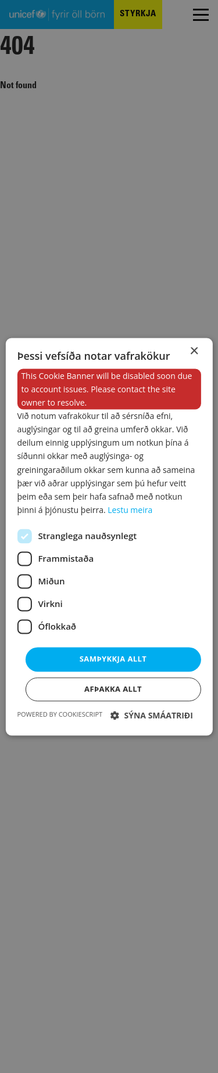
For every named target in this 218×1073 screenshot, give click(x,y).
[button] (151, 715)
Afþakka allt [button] (113, 689)
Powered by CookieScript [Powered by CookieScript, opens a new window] (59, 714)
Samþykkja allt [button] (113, 658)
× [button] (194, 351)
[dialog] (108, 536)
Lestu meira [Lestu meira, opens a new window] (130, 509)
